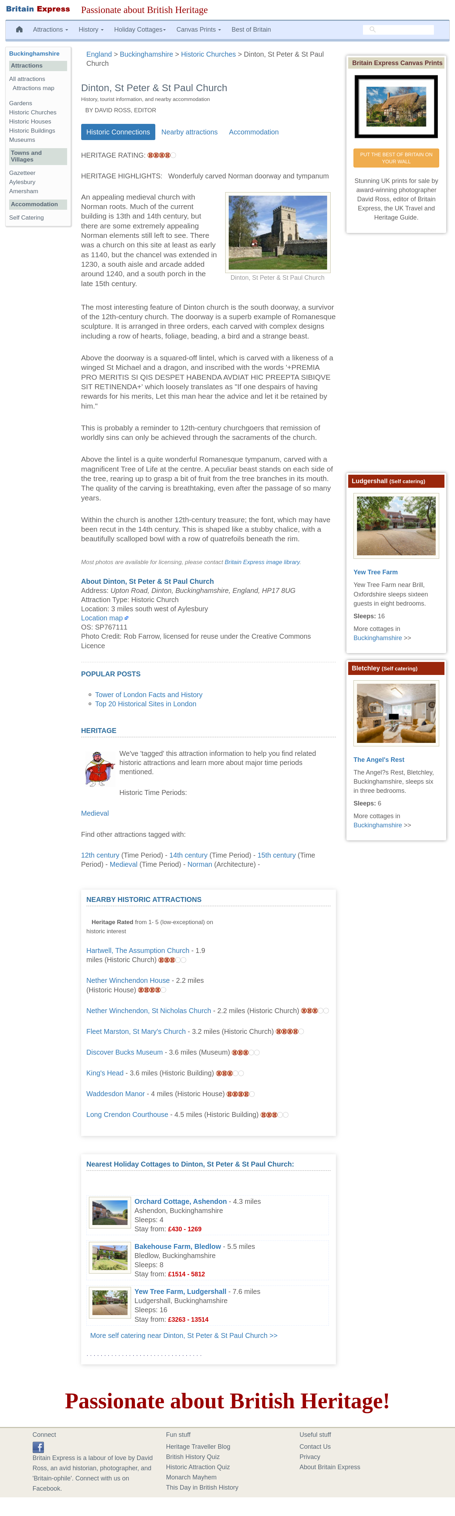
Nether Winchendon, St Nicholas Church (148, 1011)
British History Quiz (193, 1456)
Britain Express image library (262, 562)
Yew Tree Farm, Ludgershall (181, 1291)
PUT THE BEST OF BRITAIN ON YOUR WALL (397, 158)
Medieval (95, 813)
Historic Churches (33, 112)
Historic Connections (118, 132)
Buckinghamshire (34, 53)
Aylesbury (22, 182)
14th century (188, 855)
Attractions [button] (50, 29)
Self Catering (26, 217)
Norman (200, 864)
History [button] (91, 29)
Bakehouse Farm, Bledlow (178, 1246)
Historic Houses (30, 121)
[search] (398, 30)
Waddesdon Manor (115, 1094)
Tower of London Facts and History (149, 695)
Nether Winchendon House (128, 980)
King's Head (105, 1073)
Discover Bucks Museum (124, 1052)
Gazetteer (22, 173)
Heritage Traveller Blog (198, 1446)
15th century (277, 855)
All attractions (27, 79)
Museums (22, 140)
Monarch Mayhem (191, 1477)
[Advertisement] (278, 939)
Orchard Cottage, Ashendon (181, 1201)
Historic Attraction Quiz (198, 1467)
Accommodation (254, 132)
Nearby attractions (189, 132)
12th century (100, 855)
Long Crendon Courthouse (127, 1114)
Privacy (310, 1456)
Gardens (20, 103)
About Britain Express (330, 1467)
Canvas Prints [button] (198, 29)
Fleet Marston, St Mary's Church (136, 1031)
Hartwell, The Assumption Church (137, 950)
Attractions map (33, 88)
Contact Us (315, 1446)
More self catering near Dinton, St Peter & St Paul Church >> (184, 1335)
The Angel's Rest (378, 759)
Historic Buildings (32, 130)
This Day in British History (202, 1487)
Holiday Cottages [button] (140, 29)
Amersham (23, 191)
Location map (102, 618)
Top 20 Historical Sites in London (145, 704)
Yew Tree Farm (375, 572)
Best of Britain (251, 29)
